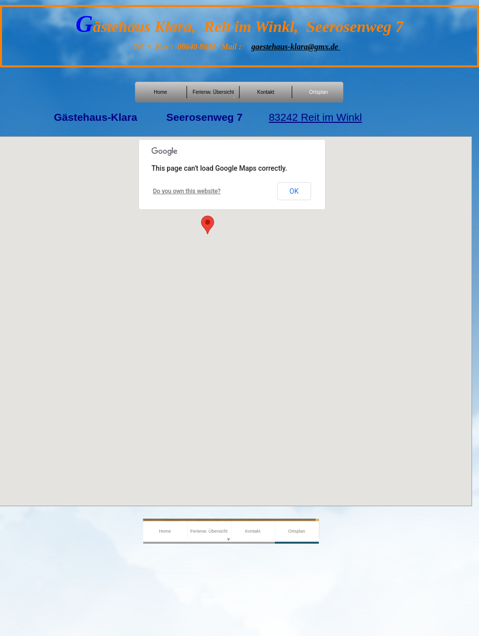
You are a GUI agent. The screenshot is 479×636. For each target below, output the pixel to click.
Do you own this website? (187, 191)
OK (293, 191)
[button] (207, 225)
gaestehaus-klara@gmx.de (295, 46)
